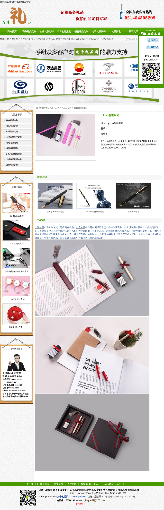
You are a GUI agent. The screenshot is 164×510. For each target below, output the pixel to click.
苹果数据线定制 (17, 243)
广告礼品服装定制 (14, 154)
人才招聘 (72, 484)
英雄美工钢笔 (133, 211)
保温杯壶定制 (12, 148)
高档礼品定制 (12, 165)
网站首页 (12, 31)
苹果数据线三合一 (17, 327)
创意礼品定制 (81, 31)
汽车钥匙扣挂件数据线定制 (16, 271)
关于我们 (31, 484)
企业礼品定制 (47, 31)
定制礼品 (50, 39)
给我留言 (58, 484)
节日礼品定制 (64, 31)
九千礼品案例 (99, 31)
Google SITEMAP (90, 484)
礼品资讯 (116, 31)
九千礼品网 (54, 108)
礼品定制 (25, 39)
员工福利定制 (78, 39)
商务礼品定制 (29, 31)
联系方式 (44, 484)
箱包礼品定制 (12, 143)
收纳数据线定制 (17, 216)
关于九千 (133, 31)
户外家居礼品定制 (14, 159)
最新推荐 (16, 187)
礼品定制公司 (107, 39)
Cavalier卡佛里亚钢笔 (94, 211)
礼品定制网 (67, 108)
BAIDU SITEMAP (112, 484)
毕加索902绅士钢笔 (55, 211)
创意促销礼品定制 (14, 137)
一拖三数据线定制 (17, 299)
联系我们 (16, 349)
